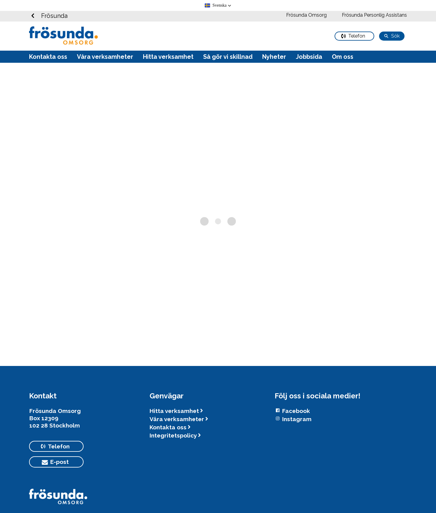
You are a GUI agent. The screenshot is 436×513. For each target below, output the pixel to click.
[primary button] (354, 36)
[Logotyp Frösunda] (58, 499)
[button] (218, 5)
